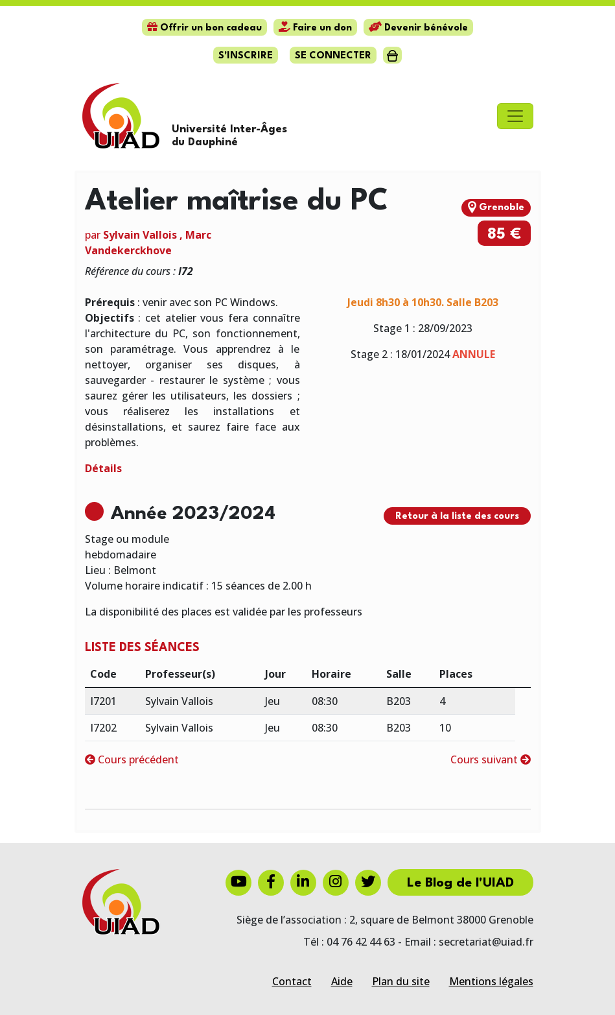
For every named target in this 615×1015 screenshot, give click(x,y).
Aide (342, 981)
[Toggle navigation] (515, 116)
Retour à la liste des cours (457, 516)
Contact (292, 981)
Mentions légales (491, 981)
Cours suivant (490, 759)
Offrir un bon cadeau (204, 28)
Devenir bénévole (418, 28)
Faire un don (315, 28)
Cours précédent (132, 759)
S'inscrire (245, 56)
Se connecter (333, 56)
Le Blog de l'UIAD (460, 883)
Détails (103, 468)
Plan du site (401, 981)
